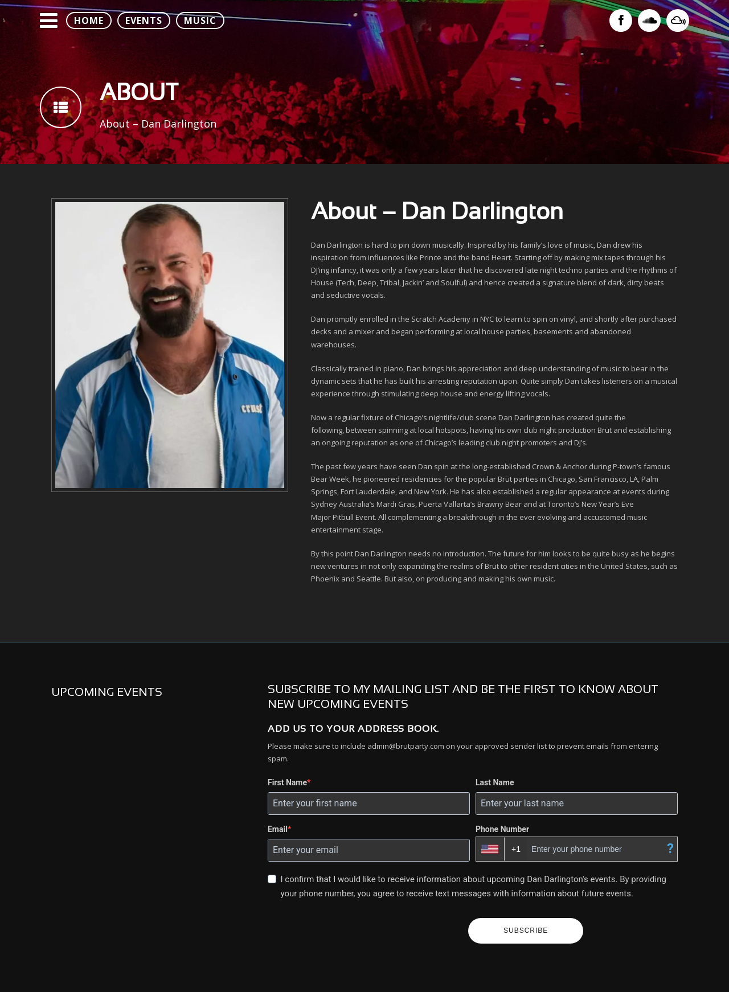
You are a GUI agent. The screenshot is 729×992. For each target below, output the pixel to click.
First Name (287, 782)
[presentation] (363, 931)
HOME (89, 20)
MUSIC (200, 20)
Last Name (495, 782)
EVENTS (143, 20)
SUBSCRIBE (525, 930)
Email (278, 829)
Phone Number (502, 829)
